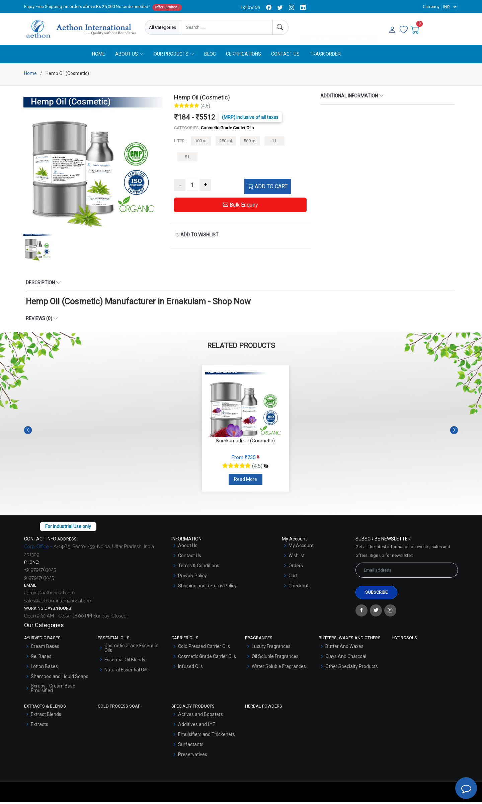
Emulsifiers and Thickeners (206, 736)
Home (98, 56)
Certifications (243, 56)
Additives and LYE (196, 726)
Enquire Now (319, 27)
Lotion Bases (44, 668)
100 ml (201, 143)
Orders (296, 567)
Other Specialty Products (351, 668)
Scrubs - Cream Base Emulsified (53, 690)
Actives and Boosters (200, 716)
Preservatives (192, 756)
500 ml (250, 143)
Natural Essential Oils (126, 671)
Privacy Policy (192, 577)
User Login (358, 27)
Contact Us (285, 56)
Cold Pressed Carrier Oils (204, 648)
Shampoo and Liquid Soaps (59, 678)
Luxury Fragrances (271, 648)
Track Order (325, 56)
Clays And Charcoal (345, 658)
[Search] (280, 27)
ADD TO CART (268, 189)
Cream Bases (45, 648)
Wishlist (297, 557)
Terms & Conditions (198, 567)
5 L (187, 158)
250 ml (225, 143)
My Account (301, 547)
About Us (187, 547)
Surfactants (191, 746)
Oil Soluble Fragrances (275, 658)
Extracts (39, 726)
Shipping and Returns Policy (207, 587)
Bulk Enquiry (240, 207)
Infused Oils (190, 668)
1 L (274, 143)
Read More (245, 481)
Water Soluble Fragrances (279, 668)
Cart (293, 577)
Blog (210, 56)
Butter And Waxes (344, 648)
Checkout (299, 587)
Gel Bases (41, 658)
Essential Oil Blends (124, 661)
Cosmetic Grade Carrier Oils (207, 658)
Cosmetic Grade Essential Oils (131, 650)
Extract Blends (46, 716)
